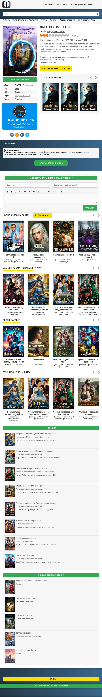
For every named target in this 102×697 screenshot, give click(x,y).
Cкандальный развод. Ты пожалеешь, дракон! (13, 308)
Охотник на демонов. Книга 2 (88, 256)
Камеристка (38, 360)
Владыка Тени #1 (22, 96)
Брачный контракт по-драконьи (88, 361)
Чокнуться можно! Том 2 (14, 256)
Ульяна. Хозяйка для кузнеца (88, 413)
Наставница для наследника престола (14, 361)
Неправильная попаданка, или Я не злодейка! (38, 308)
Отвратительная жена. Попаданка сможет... (63, 308)
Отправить (90, 208)
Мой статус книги (20, 79)
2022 (17, 89)
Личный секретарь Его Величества (88, 308)
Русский (18, 99)
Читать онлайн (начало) (51, 163)
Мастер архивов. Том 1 (63, 255)
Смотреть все (42, 215)
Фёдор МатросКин (67, 20)
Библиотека (20, 4)
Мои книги (62, 5)
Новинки (49, 5)
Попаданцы (28, 85)
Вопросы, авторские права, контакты (51, 686)
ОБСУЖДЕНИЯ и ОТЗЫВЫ (81, 5)
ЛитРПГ (18, 85)
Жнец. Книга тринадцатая (39, 256)
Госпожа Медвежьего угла (63, 361)
